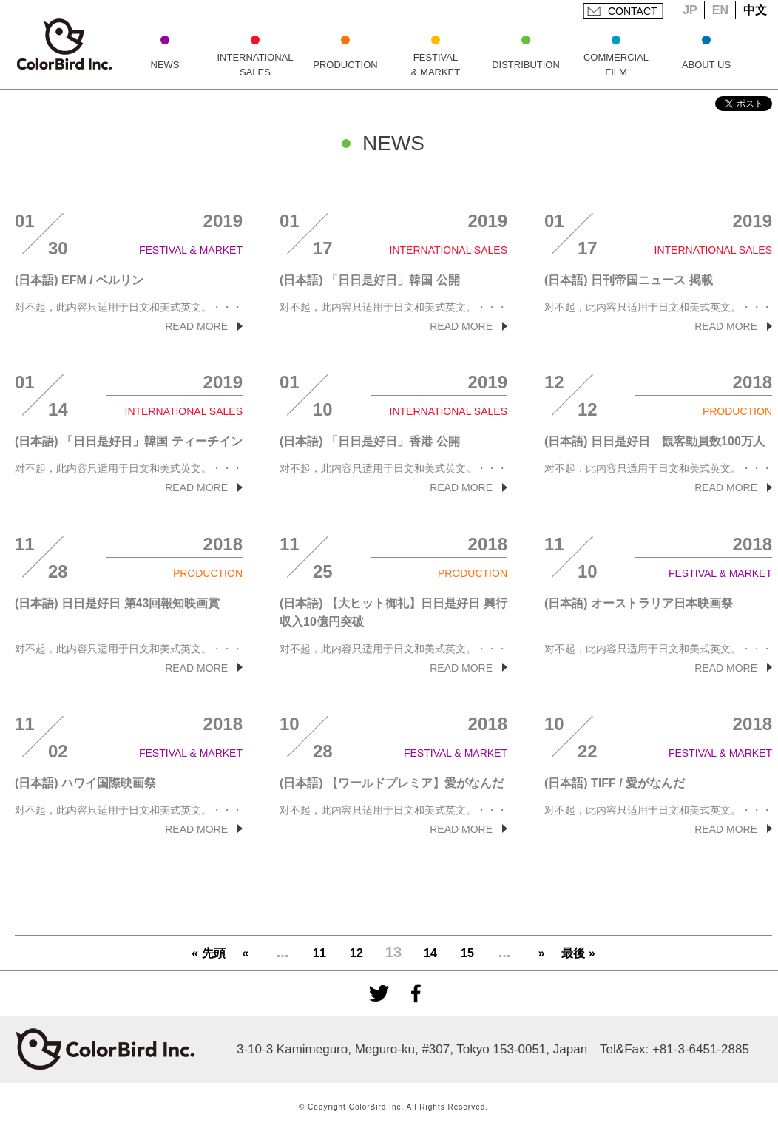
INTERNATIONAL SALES (255, 65)
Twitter (378, 993)
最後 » (578, 953)
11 (319, 953)
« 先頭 (208, 953)
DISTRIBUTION (526, 64)
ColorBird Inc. (64, 44)
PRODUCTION (345, 64)
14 (430, 953)
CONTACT (632, 11)
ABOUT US (706, 64)
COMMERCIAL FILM (616, 65)
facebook (415, 993)
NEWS (165, 64)
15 (467, 953)
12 (356, 953)
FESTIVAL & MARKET (435, 65)
